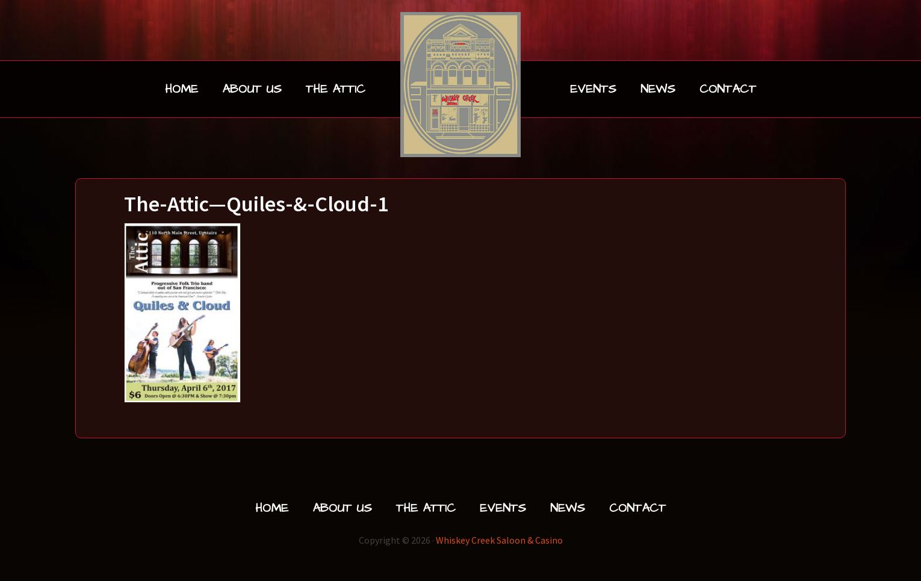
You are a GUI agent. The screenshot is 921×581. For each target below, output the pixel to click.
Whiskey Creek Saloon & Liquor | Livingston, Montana (460, 84)
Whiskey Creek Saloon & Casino (499, 540)
